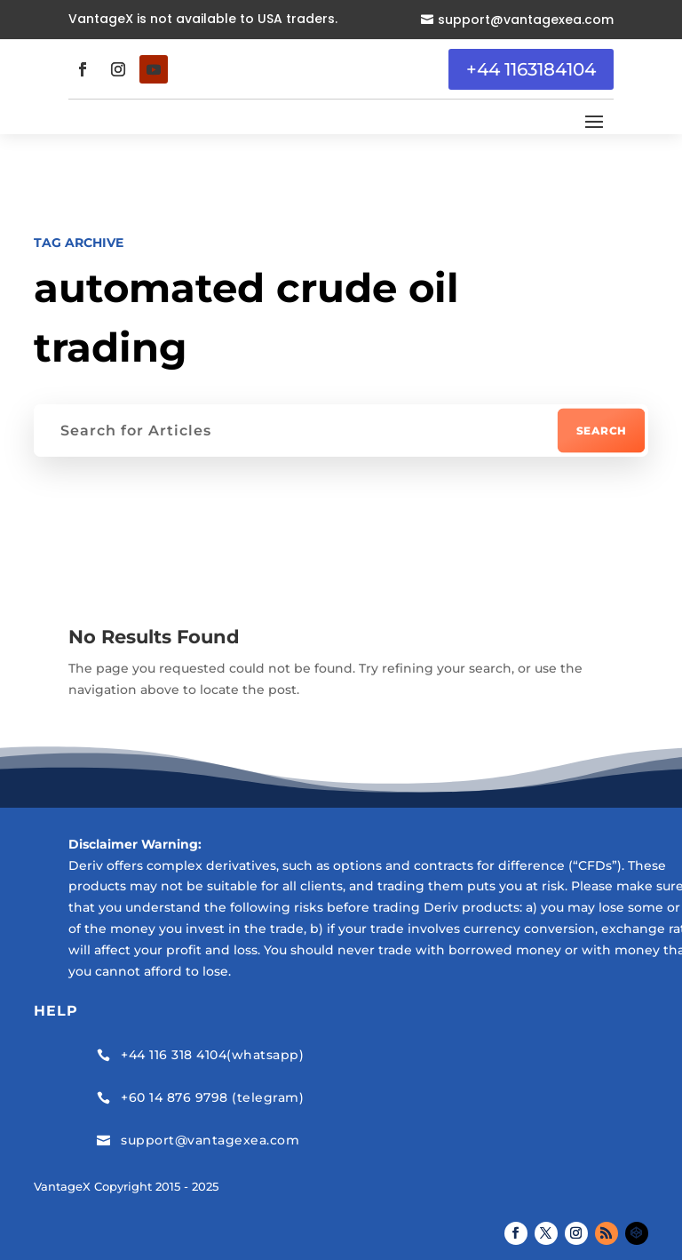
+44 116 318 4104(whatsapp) (212, 1055)
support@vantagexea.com (526, 19)
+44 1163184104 (531, 69)
